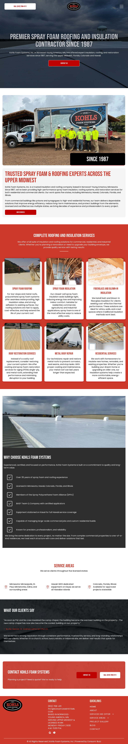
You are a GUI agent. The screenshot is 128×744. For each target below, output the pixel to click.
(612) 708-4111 (55, 706)
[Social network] (54, 733)
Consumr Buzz (94, 741)
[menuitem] (107, 707)
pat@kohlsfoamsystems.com (61, 710)
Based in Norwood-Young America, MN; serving (58, 717)
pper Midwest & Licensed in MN (61, 721)
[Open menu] (121, 6)
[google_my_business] (50, 733)
